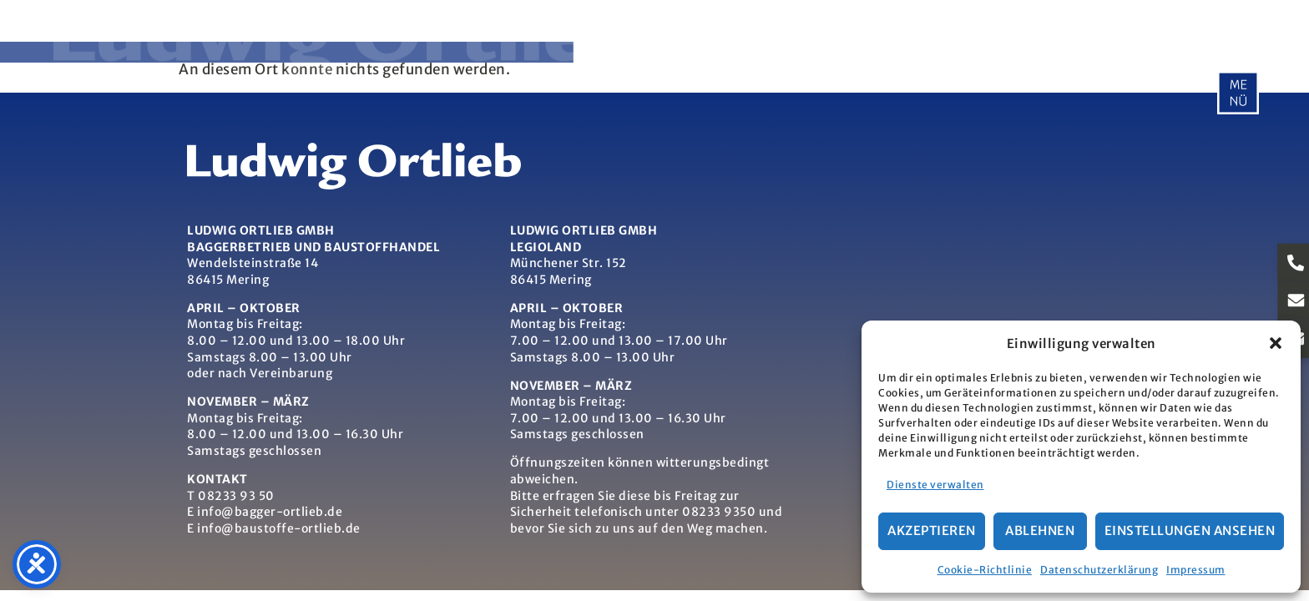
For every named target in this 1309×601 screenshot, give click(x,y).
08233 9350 (719, 511)
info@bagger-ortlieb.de (269, 511)
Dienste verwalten (935, 484)
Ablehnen (1039, 530)
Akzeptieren (931, 530)
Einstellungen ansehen (1190, 530)
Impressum (1196, 569)
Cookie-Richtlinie (985, 569)
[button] (1275, 343)
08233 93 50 (236, 495)
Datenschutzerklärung (1099, 569)
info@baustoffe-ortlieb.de (279, 528)
